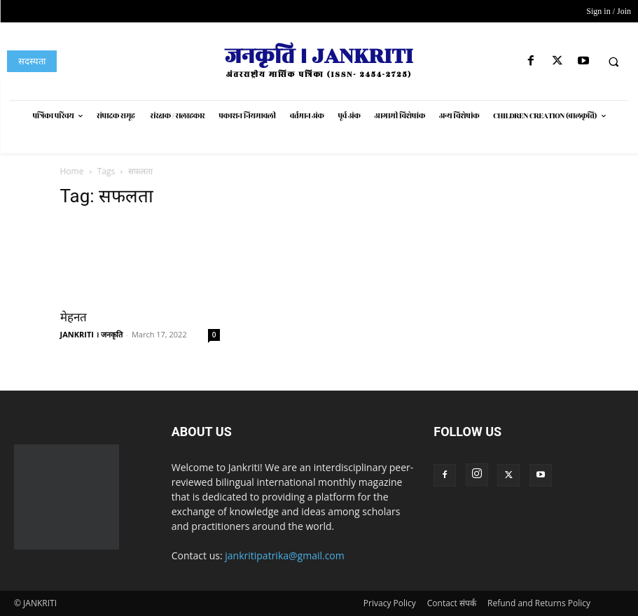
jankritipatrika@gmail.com (285, 555)
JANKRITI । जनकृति (91, 334)
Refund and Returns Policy (538, 603)
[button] (613, 61)
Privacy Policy (389, 603)
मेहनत (73, 317)
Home (72, 171)
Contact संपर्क (451, 603)
